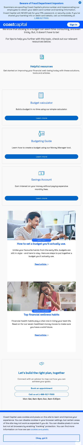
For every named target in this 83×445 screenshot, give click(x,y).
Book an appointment (41, 388)
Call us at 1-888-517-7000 (41, 394)
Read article (41, 264)
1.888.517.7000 (41, 18)
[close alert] (80, 2)
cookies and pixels (39, 429)
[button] (73, 24)
